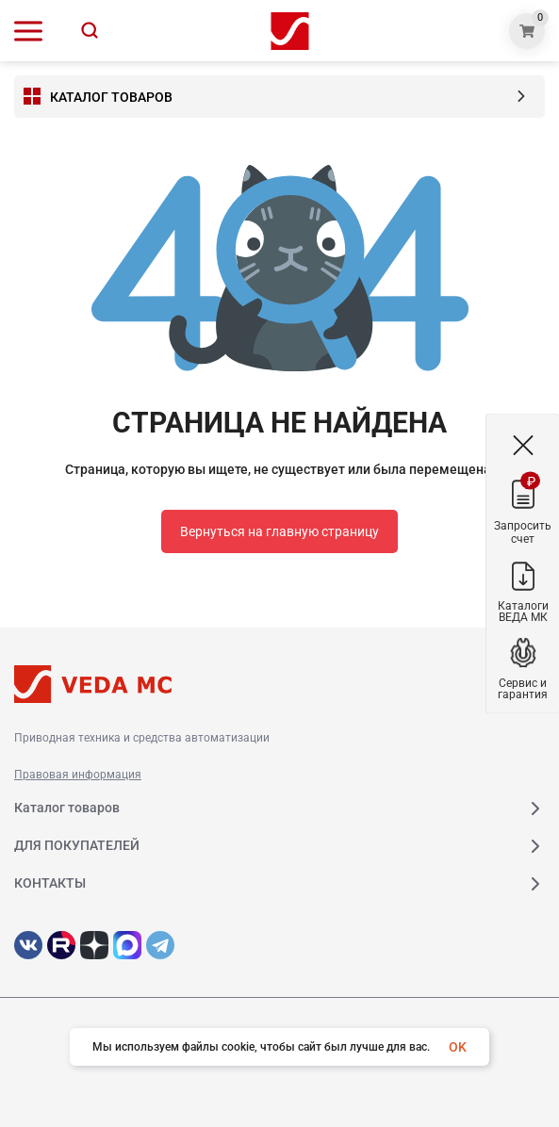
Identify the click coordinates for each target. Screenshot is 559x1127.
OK (458, 1046)
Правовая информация (77, 774)
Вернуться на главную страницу (279, 531)
